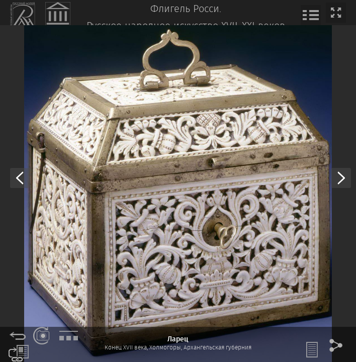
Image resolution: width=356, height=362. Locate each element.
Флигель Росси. (185, 9)
